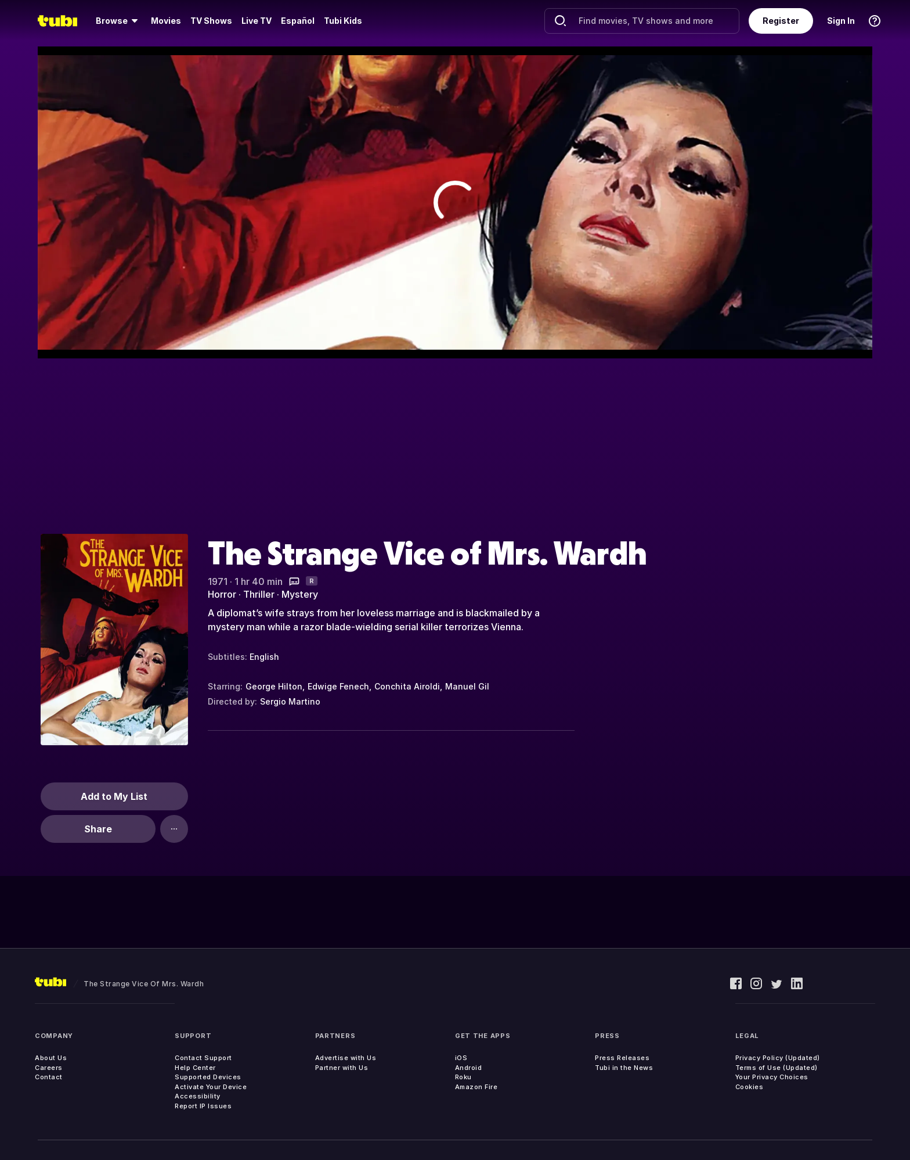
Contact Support (203, 1058)
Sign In (841, 21)
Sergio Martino (290, 701)
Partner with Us (342, 1068)
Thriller (259, 594)
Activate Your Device (211, 1087)
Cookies (749, 1087)
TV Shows (211, 21)
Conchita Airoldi (407, 686)
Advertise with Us (346, 1058)
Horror (222, 594)
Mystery (299, 594)
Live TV (256, 21)
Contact (49, 1077)
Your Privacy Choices (771, 1077)
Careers (49, 1068)
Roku (463, 1077)
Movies (166, 21)
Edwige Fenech (338, 686)
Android (468, 1068)
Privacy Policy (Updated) (777, 1058)
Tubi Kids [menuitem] (343, 21)
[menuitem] (118, 21)
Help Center (195, 1068)
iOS (461, 1058)
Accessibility (198, 1096)
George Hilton (273, 686)
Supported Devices (208, 1077)
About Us (51, 1058)
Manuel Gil (467, 686)
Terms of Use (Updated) (776, 1068)
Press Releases (622, 1058)
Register (781, 21)
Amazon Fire (476, 1087)
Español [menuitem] (298, 21)
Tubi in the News (624, 1068)
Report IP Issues (203, 1106)
